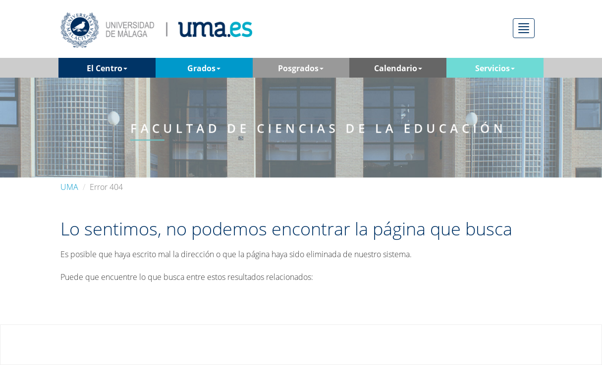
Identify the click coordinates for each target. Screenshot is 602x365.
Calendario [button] (398, 68)
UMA (69, 187)
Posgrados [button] (301, 68)
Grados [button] (203, 68)
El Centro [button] (107, 68)
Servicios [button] (495, 68)
